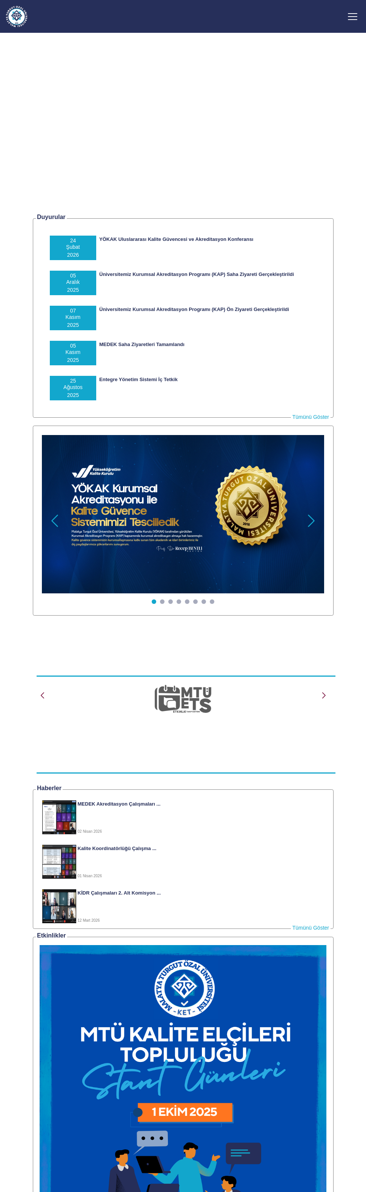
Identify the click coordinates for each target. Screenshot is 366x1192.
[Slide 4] (179, 601)
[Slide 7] (203, 601)
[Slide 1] (154, 601)
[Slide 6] (195, 601)
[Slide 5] (187, 601)
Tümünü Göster (310, 417)
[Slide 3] (170, 601)
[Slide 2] (162, 601)
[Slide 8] (212, 601)
